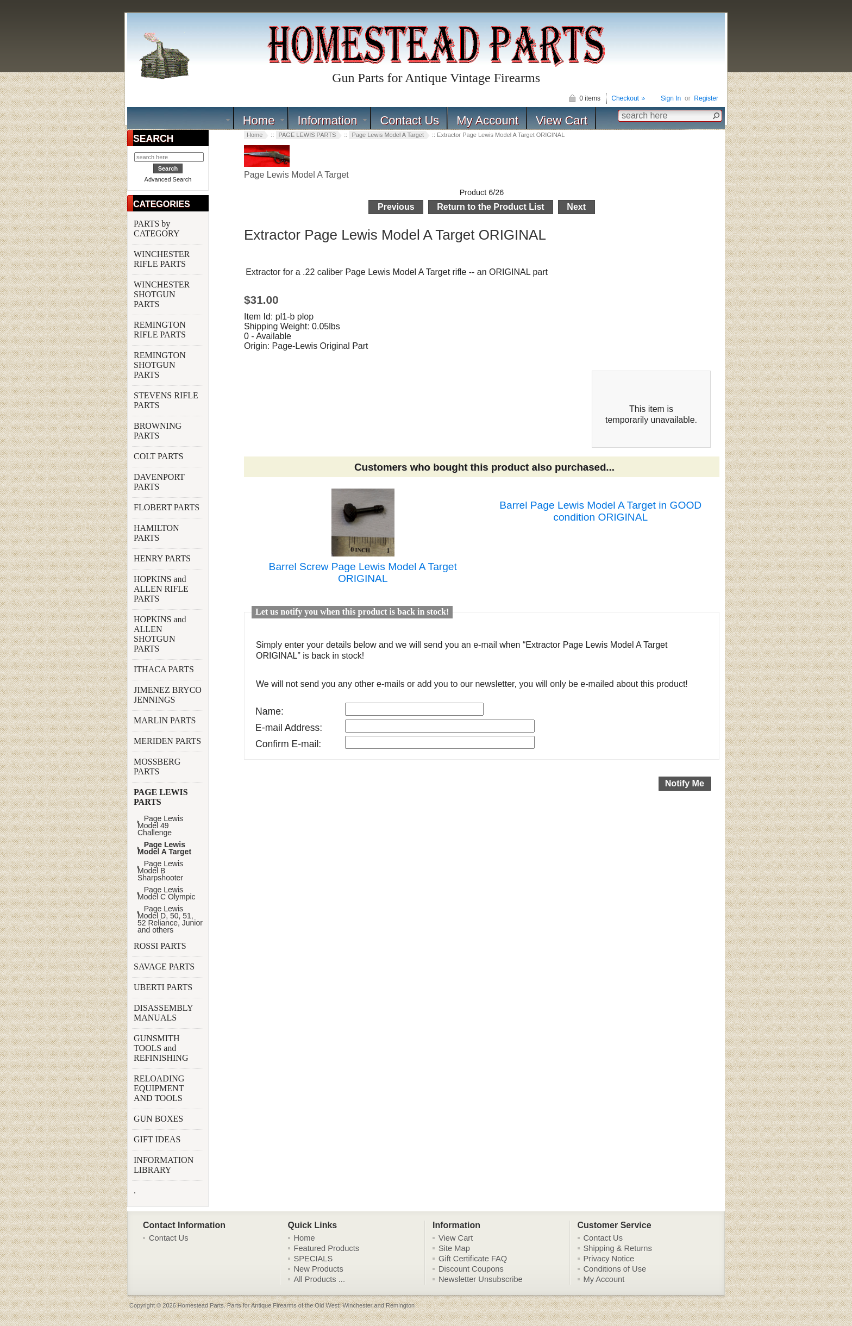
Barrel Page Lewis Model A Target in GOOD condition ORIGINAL (600, 511)
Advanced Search (168, 179)
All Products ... (320, 1279)
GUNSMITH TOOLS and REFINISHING (162, 1048)
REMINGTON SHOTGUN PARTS (160, 365)
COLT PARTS (158, 456)
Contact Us (409, 120)
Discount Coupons (471, 1269)
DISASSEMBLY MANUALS (163, 1012)
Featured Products (327, 1248)
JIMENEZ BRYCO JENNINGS (168, 694)
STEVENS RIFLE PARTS (166, 400)
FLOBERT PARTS (166, 507)
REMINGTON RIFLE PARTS (161, 329)
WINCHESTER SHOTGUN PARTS (162, 294)
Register (706, 98)
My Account (487, 120)
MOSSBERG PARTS (157, 766)
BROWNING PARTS (157, 430)
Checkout (625, 98)
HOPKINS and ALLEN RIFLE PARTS (161, 588)
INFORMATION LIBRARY (163, 1164)
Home (259, 120)
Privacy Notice (609, 1258)
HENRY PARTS (163, 558)
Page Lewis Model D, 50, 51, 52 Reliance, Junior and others (170, 919)
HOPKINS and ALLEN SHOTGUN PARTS (160, 634)
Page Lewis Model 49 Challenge (160, 825)
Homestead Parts (201, 1305)
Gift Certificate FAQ (472, 1258)
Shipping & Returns (618, 1248)
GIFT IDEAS (158, 1139)
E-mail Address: (288, 727)
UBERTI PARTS (164, 987)
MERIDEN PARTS (168, 741)
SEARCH (153, 138)
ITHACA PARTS (165, 669)
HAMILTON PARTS (156, 532)
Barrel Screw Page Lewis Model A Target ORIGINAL (363, 572)
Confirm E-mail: (288, 744)
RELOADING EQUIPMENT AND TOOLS (159, 1088)
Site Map (454, 1248)
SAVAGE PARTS (165, 966)
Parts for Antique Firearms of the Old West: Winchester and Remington (321, 1305)
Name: (269, 711)
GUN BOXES (159, 1118)
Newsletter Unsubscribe (480, 1279)
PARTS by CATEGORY (157, 228)
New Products (318, 1269)
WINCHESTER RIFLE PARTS (162, 258)
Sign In (671, 98)
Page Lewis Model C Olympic (166, 893)
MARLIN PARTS (166, 720)
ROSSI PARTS (160, 945)
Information (327, 120)
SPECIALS (313, 1258)
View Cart (561, 120)
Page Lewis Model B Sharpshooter (160, 870)
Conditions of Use (615, 1269)
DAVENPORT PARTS (159, 481)
